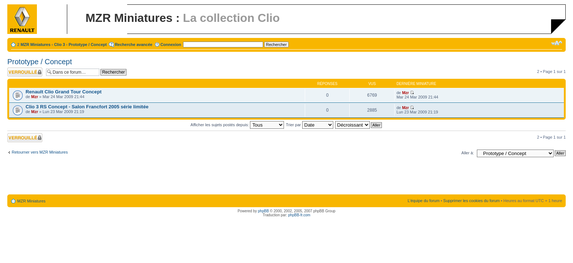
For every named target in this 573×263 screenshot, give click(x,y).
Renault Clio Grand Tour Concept (64, 91)
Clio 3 (59, 44)
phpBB (263, 211)
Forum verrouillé (24, 72)
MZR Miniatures (35, 44)
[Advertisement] (286, 177)
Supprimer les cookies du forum (471, 200)
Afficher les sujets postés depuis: (237, 125)
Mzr (34, 96)
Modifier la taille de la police (556, 43)
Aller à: (468, 153)
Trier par (309, 125)
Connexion (170, 44)
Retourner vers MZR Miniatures (40, 152)
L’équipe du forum (423, 200)
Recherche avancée (133, 44)
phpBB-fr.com (299, 215)
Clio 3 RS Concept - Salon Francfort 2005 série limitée (87, 106)
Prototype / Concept (88, 44)
